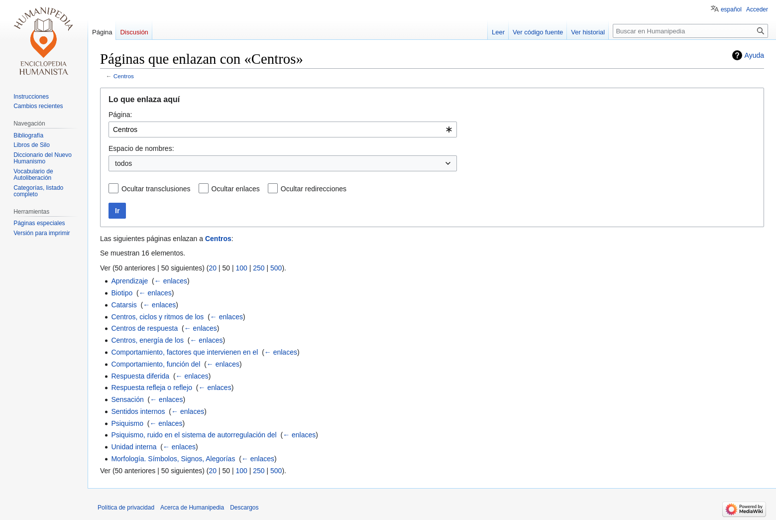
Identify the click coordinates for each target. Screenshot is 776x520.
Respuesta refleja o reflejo (151, 387)
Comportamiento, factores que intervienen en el (184, 352)
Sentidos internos (138, 411)
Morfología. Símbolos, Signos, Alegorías (173, 459)
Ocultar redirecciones (313, 189)
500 (276, 268)
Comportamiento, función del (155, 364)
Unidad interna (133, 447)
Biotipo (121, 293)
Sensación (127, 399)
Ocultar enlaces (236, 189)
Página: (120, 115)
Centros (123, 76)
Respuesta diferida (140, 376)
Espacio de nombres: (141, 148)
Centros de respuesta (144, 328)
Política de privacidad (126, 507)
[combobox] (283, 129)
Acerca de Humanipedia (192, 507)
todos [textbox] (123, 163)
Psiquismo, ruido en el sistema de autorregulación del (193, 435)
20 (213, 268)
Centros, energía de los (147, 340)
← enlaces (170, 281)
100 (241, 268)
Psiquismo (127, 423)
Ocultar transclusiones (156, 189)
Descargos (244, 507)
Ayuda (754, 55)
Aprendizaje (129, 281)
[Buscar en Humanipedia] (690, 31)
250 (258, 268)
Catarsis (123, 305)
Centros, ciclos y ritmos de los (157, 317)
